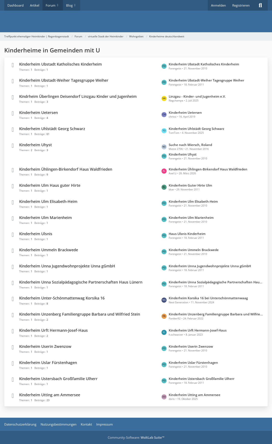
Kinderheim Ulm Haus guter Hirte (49, 185)
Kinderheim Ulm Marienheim (45, 217)
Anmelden (218, 5)
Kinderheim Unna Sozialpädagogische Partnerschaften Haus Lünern (80, 282)
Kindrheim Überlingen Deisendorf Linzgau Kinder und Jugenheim (78, 96)
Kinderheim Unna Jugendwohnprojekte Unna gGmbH (67, 265)
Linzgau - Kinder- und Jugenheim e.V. (197, 96)
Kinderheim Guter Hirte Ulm (190, 185)
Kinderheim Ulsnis (35, 233)
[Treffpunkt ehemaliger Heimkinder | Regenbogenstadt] (136, 21)
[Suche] (260, 5)
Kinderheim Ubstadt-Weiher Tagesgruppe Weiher (63, 80)
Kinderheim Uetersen (38, 112)
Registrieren (241, 5)
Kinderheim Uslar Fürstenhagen (48, 362)
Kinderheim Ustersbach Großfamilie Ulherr (58, 378)
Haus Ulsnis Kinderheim (187, 234)
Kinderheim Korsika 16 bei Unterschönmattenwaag (208, 298)
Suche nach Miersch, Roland (190, 145)
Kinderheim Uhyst (35, 144)
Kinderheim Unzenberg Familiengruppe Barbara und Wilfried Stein (79, 314)
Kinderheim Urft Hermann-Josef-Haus (53, 330)
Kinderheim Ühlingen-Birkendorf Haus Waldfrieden (65, 169)
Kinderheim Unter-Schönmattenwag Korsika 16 (62, 298)
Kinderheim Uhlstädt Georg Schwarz (52, 128)
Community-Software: (136, 437)
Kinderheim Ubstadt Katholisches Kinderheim (60, 64)
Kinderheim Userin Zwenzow (45, 346)
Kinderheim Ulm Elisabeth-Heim (48, 201)
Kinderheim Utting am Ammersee (49, 394)
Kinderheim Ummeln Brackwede (48, 249)
